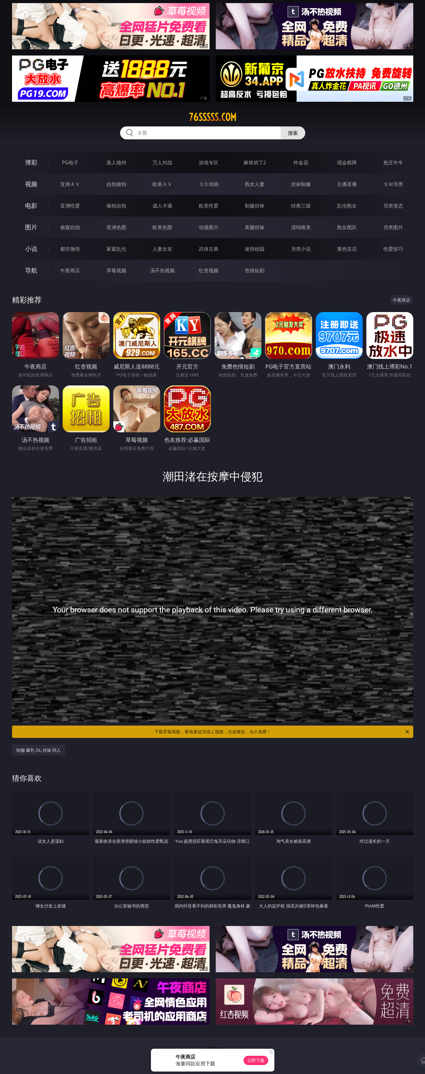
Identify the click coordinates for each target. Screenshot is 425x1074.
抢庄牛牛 (393, 162)
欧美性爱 (209, 205)
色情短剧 (255, 270)
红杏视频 (209, 270)
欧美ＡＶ (162, 184)
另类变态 (393, 205)
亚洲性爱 (70, 205)
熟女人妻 (255, 184)
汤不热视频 (162, 270)
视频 (31, 184)
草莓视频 (116, 270)
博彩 (31, 162)
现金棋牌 (347, 162)
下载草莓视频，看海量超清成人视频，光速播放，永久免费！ (282, 731)
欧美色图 (162, 227)
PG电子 (70, 162)
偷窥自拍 (70, 227)
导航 (31, 270)
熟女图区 (347, 227)
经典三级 (301, 205)
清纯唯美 (301, 227)
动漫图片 (209, 227)
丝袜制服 (301, 184)
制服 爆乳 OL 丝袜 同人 (38, 750)
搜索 (293, 133)
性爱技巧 (393, 248)
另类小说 (301, 248)
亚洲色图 (116, 227)
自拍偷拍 (116, 184)
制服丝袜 (255, 205)
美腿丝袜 (255, 227)
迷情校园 (255, 248)
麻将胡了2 (255, 162)
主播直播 (347, 184)
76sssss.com (212, 117)
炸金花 (301, 162)
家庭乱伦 (116, 248)
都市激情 (70, 248)
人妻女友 (162, 248)
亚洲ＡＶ (70, 184)
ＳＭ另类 (393, 184)
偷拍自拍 (116, 205)
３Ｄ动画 (209, 184)
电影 (31, 205)
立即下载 (256, 1060)
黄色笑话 (347, 248)
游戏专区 (209, 162)
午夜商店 (70, 270)
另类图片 (393, 227)
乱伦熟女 (347, 205)
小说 (31, 249)
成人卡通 (162, 205)
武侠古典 (209, 248)
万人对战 (162, 162)
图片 (31, 227)
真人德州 (116, 162)
